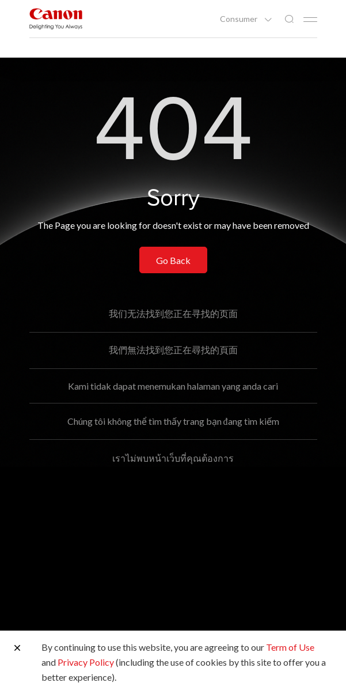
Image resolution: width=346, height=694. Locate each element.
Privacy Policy (86, 662)
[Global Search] (289, 19)
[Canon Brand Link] (55, 18)
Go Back (173, 260)
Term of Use (290, 647)
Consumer (239, 19)
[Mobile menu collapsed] (310, 19)
